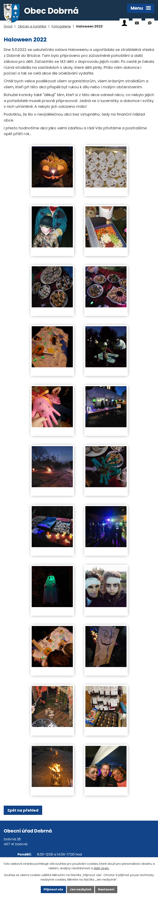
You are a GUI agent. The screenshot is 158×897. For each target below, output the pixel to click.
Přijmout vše (53, 889)
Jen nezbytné (80, 889)
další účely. (101, 868)
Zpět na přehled (22, 810)
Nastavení (106, 889)
